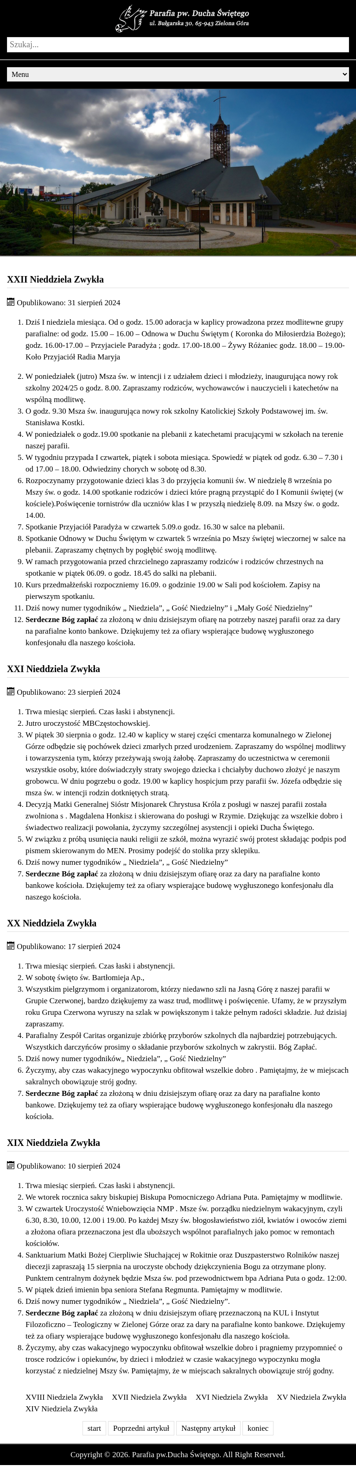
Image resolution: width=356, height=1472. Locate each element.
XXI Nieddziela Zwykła (53, 669)
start (94, 1428)
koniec (258, 1428)
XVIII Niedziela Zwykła (64, 1397)
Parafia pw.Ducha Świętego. (176, 1454)
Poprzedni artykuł (141, 1428)
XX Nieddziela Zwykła (51, 923)
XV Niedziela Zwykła (311, 1397)
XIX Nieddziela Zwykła (53, 1143)
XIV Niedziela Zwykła (61, 1408)
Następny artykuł (208, 1428)
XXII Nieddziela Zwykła (55, 279)
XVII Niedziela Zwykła (149, 1397)
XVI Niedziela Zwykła (232, 1397)
